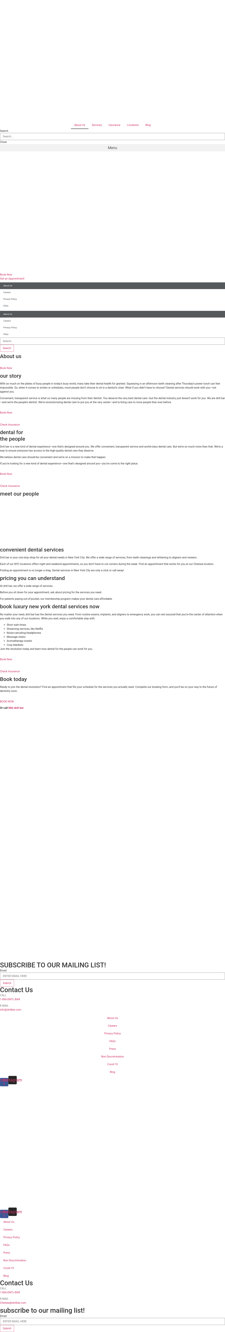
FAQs (5, 305)
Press (112, 1048)
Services (97, 125)
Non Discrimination (112, 1056)
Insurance (114, 125)
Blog (148, 125)
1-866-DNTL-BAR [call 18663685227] (10, 999)
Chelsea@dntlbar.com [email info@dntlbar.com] (13, 1302)
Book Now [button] (6, 368)
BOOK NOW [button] (7, 701)
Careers (7, 292)
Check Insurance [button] (10, 424)
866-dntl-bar (16, 707)
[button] (112, 147)
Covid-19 (112, 1064)
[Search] (7, 348)
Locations (133, 125)
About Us (79, 125)
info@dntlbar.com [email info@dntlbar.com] (10, 1009)
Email (3, 970)
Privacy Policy (10, 299)
